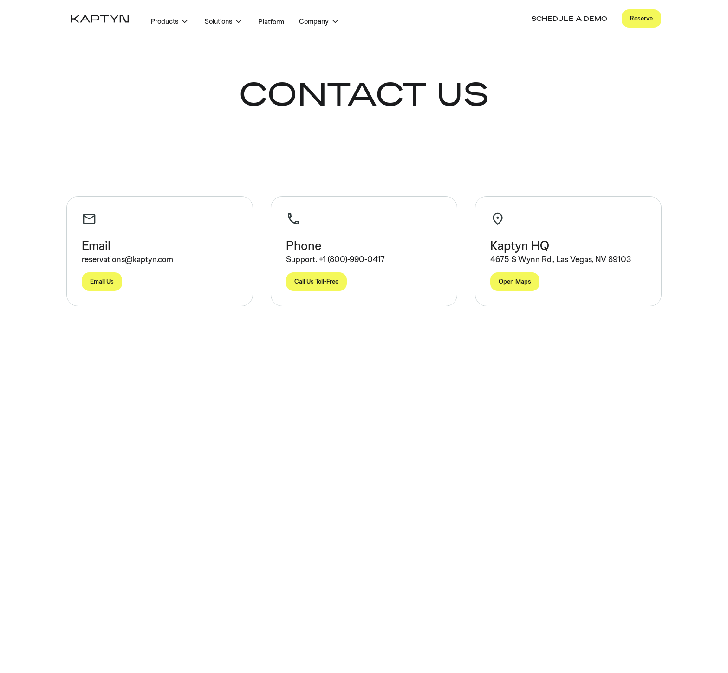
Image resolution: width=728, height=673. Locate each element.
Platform (271, 21)
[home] (99, 18)
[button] (170, 18)
